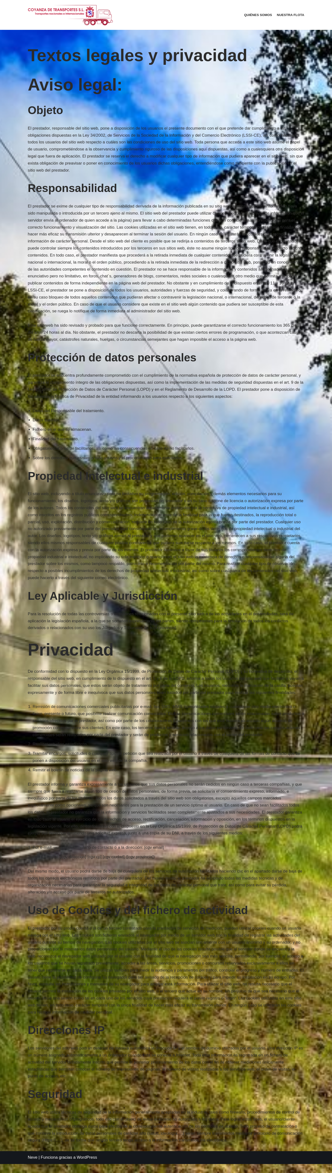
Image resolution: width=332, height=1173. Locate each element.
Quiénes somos (258, 15)
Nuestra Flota (290, 15)
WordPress (87, 1166)
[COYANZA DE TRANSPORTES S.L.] (70, 14)
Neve (33, 1166)
